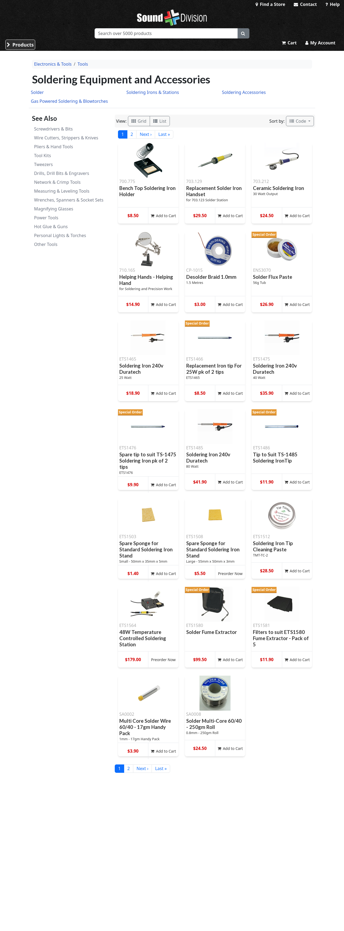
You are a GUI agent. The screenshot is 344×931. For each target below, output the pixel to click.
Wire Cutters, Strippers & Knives (66, 138)
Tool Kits (42, 155)
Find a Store (270, 4)
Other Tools (46, 244)
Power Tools (46, 218)
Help (332, 4)
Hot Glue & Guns (51, 227)
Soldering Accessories (244, 92)
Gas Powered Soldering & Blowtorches (69, 101)
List (159, 121)
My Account (320, 43)
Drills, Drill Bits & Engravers (61, 173)
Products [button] (20, 44)
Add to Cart (163, 215)
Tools (82, 64)
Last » (164, 134)
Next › (146, 134)
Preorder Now (230, 573)
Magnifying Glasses (53, 209)
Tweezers (43, 164)
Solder (37, 92)
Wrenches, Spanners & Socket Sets (68, 200)
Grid (138, 121)
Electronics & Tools (53, 64)
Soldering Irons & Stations (152, 92)
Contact (305, 4)
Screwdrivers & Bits (53, 129)
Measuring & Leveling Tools (61, 191)
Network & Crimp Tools (57, 182)
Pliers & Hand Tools (53, 147)
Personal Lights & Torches (60, 235)
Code (298, 121)
